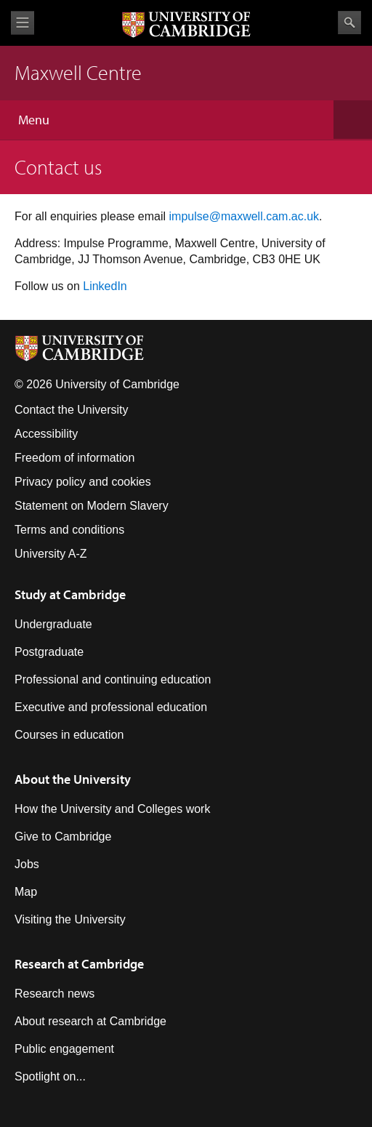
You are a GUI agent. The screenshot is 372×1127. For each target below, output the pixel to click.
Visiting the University (70, 919)
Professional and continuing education (113, 679)
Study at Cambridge (70, 594)
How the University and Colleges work (112, 809)
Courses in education (69, 735)
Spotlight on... (50, 1076)
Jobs (27, 864)
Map (26, 892)
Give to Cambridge (63, 836)
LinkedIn (105, 286)
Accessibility (46, 434)
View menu (22, 23)
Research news (54, 993)
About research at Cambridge (90, 1021)
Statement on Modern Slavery (92, 506)
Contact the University (72, 410)
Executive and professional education (111, 707)
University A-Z (51, 554)
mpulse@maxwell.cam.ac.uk (245, 216)
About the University (73, 779)
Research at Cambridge (79, 963)
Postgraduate (49, 652)
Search (349, 22)
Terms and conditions (69, 530)
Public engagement (64, 1049)
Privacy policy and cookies (83, 482)
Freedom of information (74, 458)
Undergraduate (53, 624)
